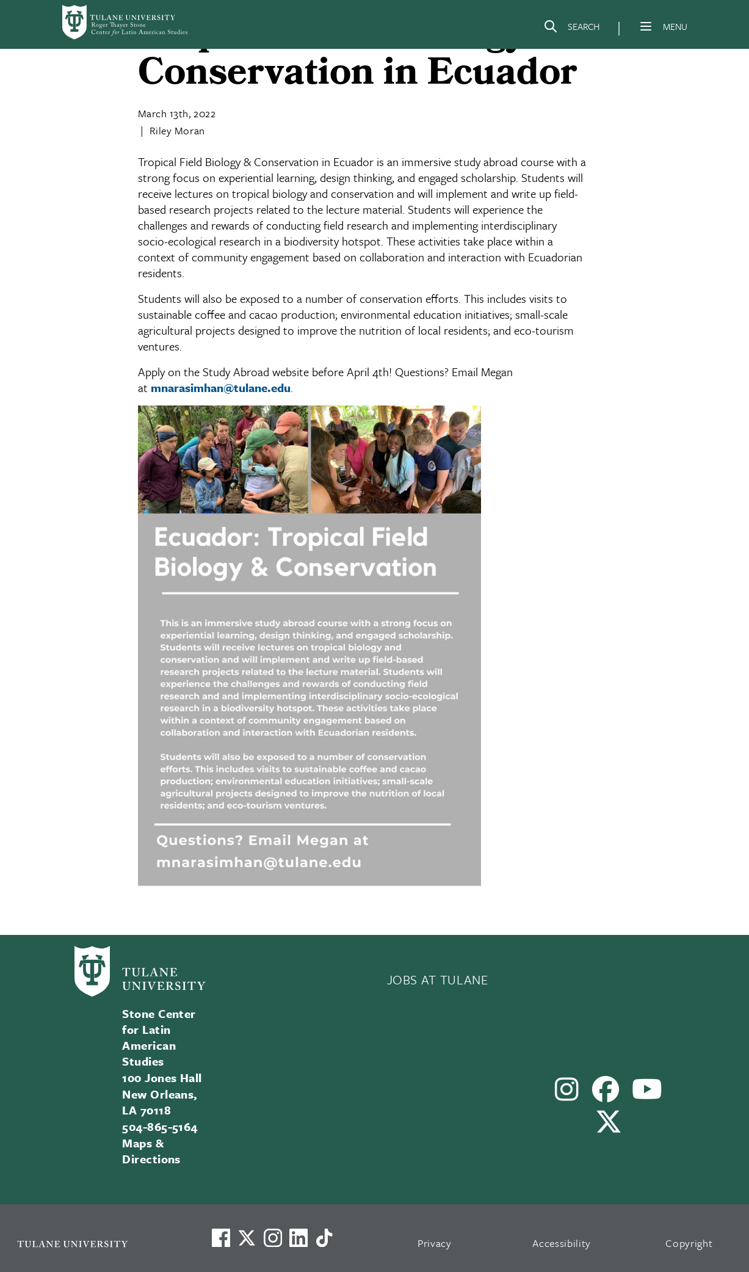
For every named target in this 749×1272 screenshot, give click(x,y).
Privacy (435, 1243)
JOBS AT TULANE (437, 979)
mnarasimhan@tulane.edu (221, 387)
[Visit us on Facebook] (221, 1238)
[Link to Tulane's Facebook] (273, 1238)
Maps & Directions (151, 1151)
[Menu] (646, 26)
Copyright (688, 1243)
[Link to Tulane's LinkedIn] (298, 1238)
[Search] (571, 28)
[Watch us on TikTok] (324, 1238)
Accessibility (561, 1243)
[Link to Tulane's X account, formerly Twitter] (246, 1238)
